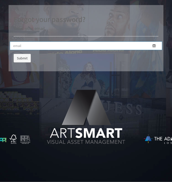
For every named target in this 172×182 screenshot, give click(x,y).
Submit (22, 58)
